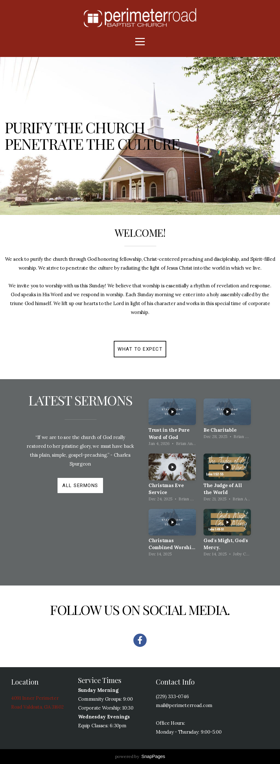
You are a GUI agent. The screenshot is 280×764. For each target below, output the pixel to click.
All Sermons (80, 485)
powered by (140, 756)
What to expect (140, 349)
